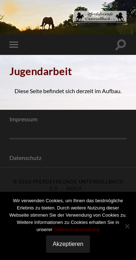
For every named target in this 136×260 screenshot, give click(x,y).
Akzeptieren (68, 244)
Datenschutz (25, 157)
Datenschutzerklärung (76, 229)
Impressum (23, 119)
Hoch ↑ (76, 188)
